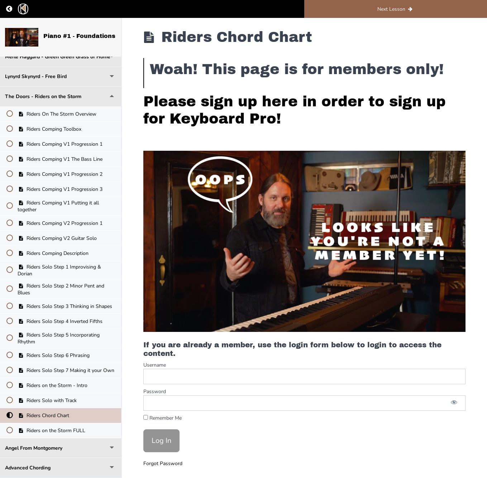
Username (154, 365)
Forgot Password (162, 463)
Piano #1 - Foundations (79, 36)
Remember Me (162, 418)
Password (154, 391)
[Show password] (454, 403)
